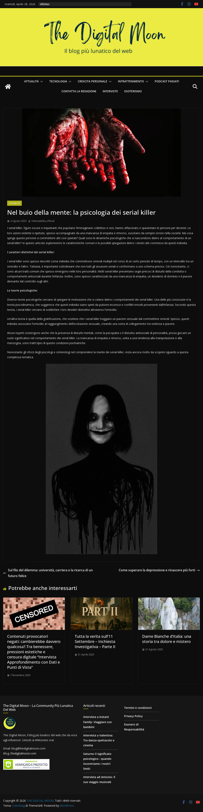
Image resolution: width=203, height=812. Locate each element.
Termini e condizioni (138, 708)
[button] (41, 82)
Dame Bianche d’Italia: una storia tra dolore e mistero (166, 639)
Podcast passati (167, 81)
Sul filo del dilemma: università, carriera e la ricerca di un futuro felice (48, 573)
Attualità (31, 81)
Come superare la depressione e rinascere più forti (159, 570)
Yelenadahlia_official (42, 221)
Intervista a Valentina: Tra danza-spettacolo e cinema (98, 740)
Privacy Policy (133, 716)
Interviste (110, 91)
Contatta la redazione (78, 91)
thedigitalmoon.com (23, 753)
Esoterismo (133, 91)
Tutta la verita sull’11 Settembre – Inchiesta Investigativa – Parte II (95, 641)
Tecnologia (58, 81)
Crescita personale (92, 81)
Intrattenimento (131, 81)
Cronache (14, 203)
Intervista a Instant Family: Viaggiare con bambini (97, 722)
